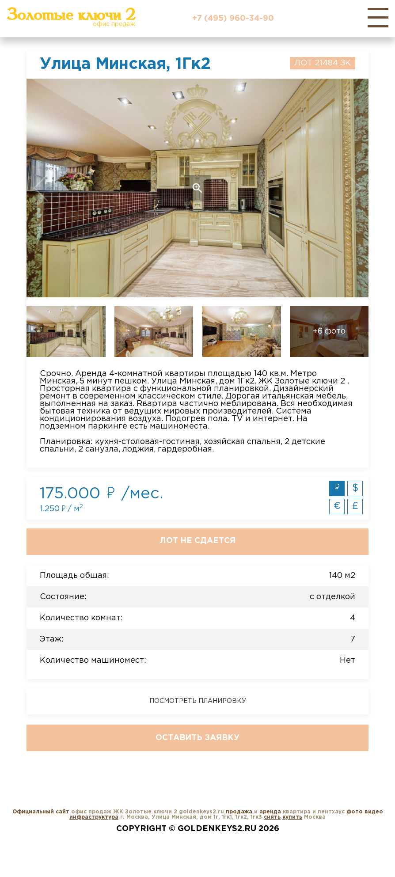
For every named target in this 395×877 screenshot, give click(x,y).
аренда (270, 811)
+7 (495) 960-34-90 (233, 18)
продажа (239, 811)
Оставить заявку (197, 737)
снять (272, 817)
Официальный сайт (40, 811)
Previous (61, 188)
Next (334, 188)
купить (292, 817)
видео (374, 811)
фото (354, 811)
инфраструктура (93, 817)
